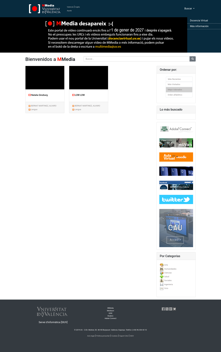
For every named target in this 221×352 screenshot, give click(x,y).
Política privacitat (103, 336)
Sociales (168, 280)
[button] (16, 176)
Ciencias (168, 273)
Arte (166, 265)
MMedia (110, 308)
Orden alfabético (175, 95)
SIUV (132, 336)
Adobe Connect (110, 318)
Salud (166, 276)
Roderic (110, 316)
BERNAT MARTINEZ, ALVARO (43, 106)
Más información (199, 26)
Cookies (114, 336)
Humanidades (170, 269)
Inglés (77, 7)
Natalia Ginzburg (38, 95)
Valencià (70, 7)
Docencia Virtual (199, 20)
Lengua (34, 109)
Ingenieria (168, 284)
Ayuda (69, 11)
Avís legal (91, 336)
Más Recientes (174, 79)
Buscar (188, 8)
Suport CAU (123, 336)
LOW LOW (78, 95)
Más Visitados (174, 84)
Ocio (166, 288)
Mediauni (110, 311)
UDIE (110, 313)
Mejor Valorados (175, 89)
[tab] (176, 265)
